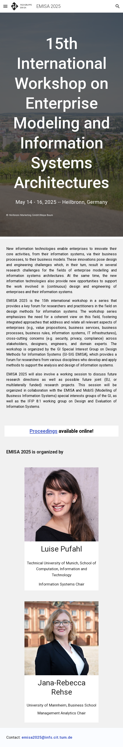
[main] (61, 113)
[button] (5, 6)
